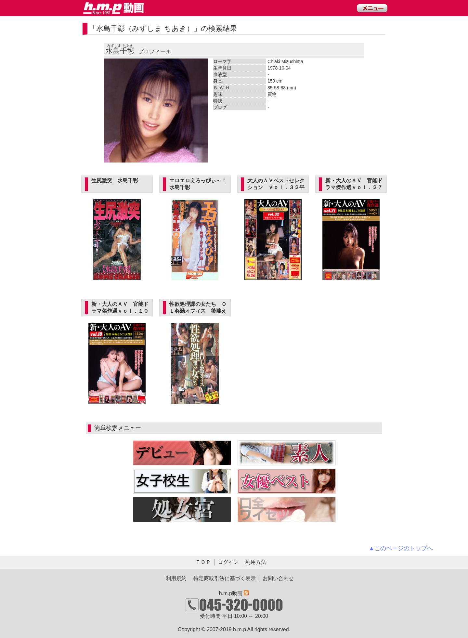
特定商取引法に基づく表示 (224, 578)
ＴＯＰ (203, 562)
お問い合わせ (278, 578)
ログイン (228, 562)
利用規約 (176, 578)
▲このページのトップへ (401, 548)
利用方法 (255, 562)
